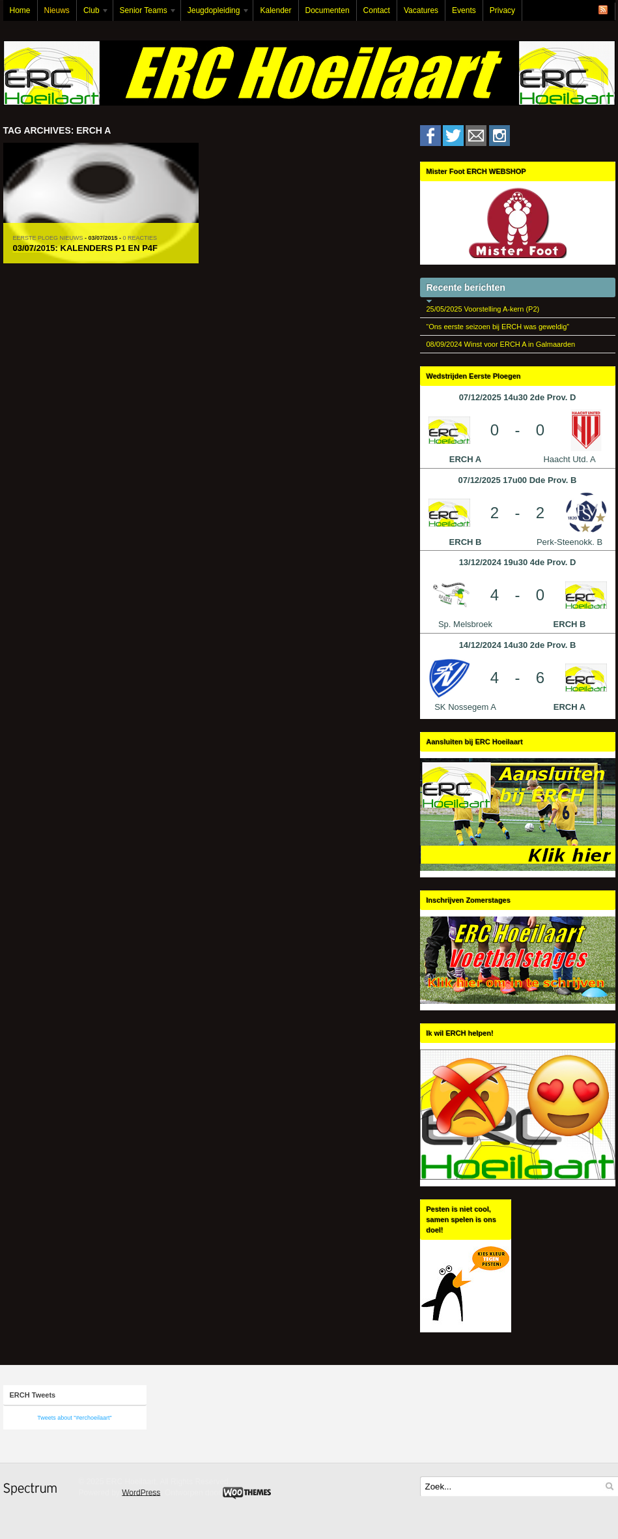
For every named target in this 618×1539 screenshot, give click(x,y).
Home (20, 10)
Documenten (327, 10)
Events (464, 10)
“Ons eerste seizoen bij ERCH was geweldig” (498, 326)
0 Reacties (140, 238)
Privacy (502, 10)
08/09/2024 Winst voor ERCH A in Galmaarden (501, 344)
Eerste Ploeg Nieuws (48, 238)
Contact (376, 10)
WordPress (141, 1492)
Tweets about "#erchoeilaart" (74, 1417)
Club (93, 13)
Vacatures (421, 10)
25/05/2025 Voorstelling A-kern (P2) (483, 309)
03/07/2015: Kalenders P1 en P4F (85, 248)
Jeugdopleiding (215, 13)
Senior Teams (145, 13)
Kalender (275, 10)
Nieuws (57, 10)
